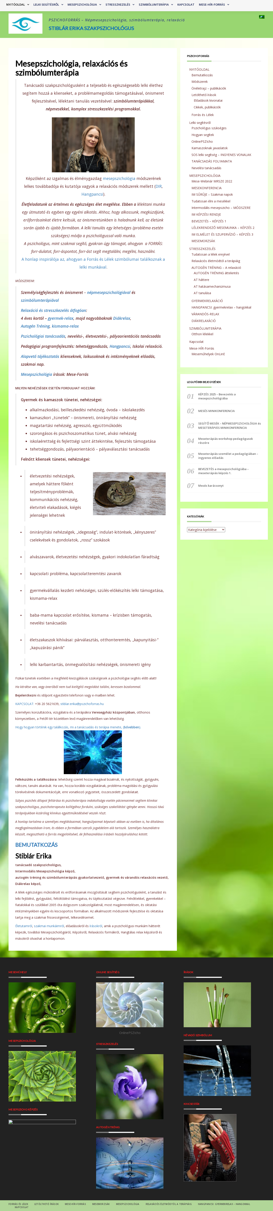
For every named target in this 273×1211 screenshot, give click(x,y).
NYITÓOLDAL (15, 4)
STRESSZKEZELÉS (118, 4)
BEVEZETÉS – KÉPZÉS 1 (209, 221)
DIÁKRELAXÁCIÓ (204, 321)
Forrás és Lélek (203, 115)
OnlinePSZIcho (202, 141)
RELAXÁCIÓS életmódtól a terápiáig (169, 1204)
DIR (159, 186)
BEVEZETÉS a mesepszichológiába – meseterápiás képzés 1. (223, 471)
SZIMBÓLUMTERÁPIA (154, 4)
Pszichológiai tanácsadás (43, 336)
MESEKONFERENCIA (207, 188)
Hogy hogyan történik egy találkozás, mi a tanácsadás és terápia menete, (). (78, 727)
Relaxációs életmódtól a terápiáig (216, 261)
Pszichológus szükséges (209, 128)
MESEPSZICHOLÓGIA (82, 4)
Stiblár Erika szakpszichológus (91, 28)
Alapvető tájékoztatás (40, 356)
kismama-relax (65, 326)
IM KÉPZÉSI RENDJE (206, 214)
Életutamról (23, 926)
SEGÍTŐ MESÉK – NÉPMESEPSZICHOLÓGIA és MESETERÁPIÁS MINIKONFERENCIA (229, 425)
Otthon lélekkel (202, 334)
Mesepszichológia (36, 374)
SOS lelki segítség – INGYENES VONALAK (221, 155)
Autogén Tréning (35, 326)
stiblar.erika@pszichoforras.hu (82, 704)
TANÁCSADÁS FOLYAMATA (212, 161)
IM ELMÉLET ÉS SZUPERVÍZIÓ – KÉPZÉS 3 (222, 234)
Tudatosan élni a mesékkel (211, 201)
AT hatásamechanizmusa (212, 286)
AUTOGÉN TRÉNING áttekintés (216, 273)
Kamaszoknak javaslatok (210, 148)
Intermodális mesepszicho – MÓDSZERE (221, 208)
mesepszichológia (119, 178)
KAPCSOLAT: (24, 704)
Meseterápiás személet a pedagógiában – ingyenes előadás (228, 456)
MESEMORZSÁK (203, 241)
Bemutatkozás (202, 75)
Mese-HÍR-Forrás (212, 4)
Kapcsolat (185, 4)
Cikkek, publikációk (207, 107)
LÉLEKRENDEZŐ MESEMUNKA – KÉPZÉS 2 (223, 228)
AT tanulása (202, 293)
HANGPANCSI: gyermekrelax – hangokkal (221, 307)
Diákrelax (121, 318)
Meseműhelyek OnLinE (208, 354)
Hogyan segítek (203, 135)
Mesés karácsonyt (211, 486)
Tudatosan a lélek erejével (211, 254)
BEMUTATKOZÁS (36, 844)
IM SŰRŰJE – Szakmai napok (212, 194)
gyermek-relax (60, 318)
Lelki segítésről (46, 4)
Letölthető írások (204, 95)
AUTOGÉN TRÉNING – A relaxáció (216, 267)
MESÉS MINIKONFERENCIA (216, 411)
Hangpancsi (92, 194)
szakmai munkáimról (49, 926)
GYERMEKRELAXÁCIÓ (207, 301)
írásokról (96, 926)
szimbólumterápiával (40, 300)
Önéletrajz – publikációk (209, 88)
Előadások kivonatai (208, 100)
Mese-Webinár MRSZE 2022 (212, 181)
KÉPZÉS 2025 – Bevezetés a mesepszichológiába (217, 396)
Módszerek (200, 81)
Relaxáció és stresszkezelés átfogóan (53, 310)
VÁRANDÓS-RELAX (205, 314)
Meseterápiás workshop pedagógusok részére (225, 441)
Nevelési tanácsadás (206, 168)
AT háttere (201, 280)
